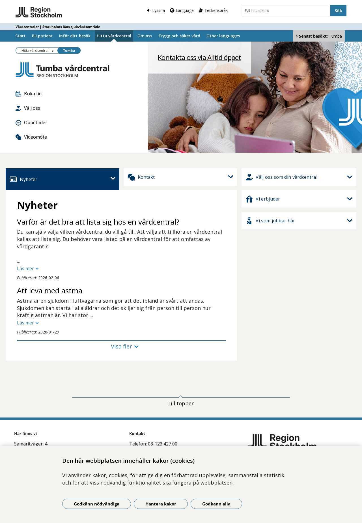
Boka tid (29, 94)
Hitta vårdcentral (114, 35)
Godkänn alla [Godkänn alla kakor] (216, 504)
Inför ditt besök (74, 35)
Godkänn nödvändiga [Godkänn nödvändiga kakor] (96, 504)
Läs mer (25, 268)
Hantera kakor (160, 504)
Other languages (223, 35)
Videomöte (31, 137)
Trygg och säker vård (179, 35)
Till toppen (181, 403)
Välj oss (28, 108)
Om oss (144, 35)
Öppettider (31, 122)
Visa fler (121, 346)
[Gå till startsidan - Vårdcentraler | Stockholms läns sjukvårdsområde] (39, 12)
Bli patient (42, 35)
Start (20, 35)
